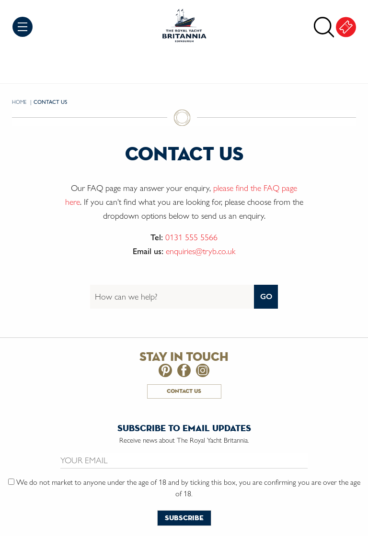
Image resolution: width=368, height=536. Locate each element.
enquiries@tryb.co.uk (200, 251)
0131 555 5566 (191, 237)
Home (20, 102)
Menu (22, 27)
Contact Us (184, 391)
